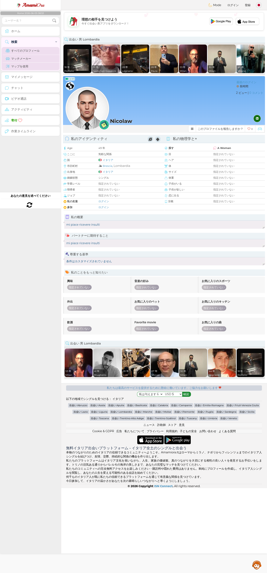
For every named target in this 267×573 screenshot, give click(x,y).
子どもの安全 (188, 516)
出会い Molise (163, 496)
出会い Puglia (206, 496)
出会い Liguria (99, 496)
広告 (119, 516)
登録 (248, 5)
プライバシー (155, 516)
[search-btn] (54, 20)
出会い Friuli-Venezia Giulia (243, 490)
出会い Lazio (81, 496)
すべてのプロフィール (23, 51)
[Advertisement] (164, 21)
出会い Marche (143, 496)
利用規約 (172, 516)
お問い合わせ (207, 516)
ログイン (233, 5)
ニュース (149, 510)
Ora (30, 5)
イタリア (108, 160)
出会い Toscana (100, 503)
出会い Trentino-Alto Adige (128, 503)
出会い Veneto (228, 503)
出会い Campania (181, 490)
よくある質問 (227, 516)
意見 (182, 510)
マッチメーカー (18, 59)
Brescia (107, 165)
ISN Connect (163, 571)
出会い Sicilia (247, 496)
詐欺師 (161, 510)
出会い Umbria (208, 503)
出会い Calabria (159, 490)
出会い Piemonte (184, 496)
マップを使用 (17, 66)
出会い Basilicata (137, 490)
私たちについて (134, 516)
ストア (172, 510)
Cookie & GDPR (103, 516)
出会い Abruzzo (78, 490)
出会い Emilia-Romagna (209, 490)
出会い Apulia (116, 490)
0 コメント (256, 93)
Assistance (257, 565)
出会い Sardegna (226, 496)
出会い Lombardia (121, 496)
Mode (214, 5)
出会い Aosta (97, 490)
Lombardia (122, 166)
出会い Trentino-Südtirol (161, 503)
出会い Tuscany (188, 503)
